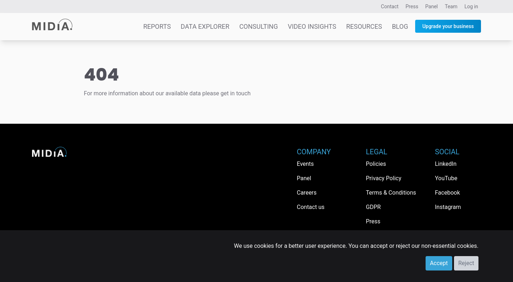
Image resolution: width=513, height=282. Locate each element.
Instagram (448, 207)
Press (411, 6)
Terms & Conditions (391, 192)
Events (305, 163)
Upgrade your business (448, 26)
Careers (307, 192)
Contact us (310, 207)
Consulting (258, 26)
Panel (431, 6)
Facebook (447, 192)
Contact (390, 6)
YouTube (446, 178)
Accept (439, 263)
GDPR (373, 207)
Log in (471, 6)
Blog (400, 26)
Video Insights (312, 26)
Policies (376, 163)
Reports (157, 26)
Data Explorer (205, 26)
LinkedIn (446, 163)
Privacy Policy (383, 178)
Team (451, 6)
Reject (466, 263)
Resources (364, 26)
